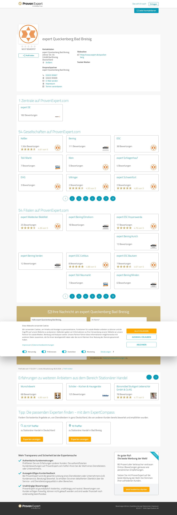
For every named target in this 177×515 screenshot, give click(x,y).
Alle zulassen (141, 489)
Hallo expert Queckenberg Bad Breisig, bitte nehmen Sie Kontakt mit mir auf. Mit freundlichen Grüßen (58, 338)
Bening (72, 138)
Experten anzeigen (32, 439)
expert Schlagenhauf (127, 157)
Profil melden (68, 369)
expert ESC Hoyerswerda (129, 217)
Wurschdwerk (28, 386)
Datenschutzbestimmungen (43, 503)
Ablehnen (141, 503)
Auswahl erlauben (141, 495)
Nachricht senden (103, 351)
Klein (71, 157)
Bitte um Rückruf (101, 334)
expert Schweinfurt (126, 177)
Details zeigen (106, 510)
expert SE (25, 107)
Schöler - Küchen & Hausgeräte (85, 386)
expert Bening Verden (32, 255)
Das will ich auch (139, 3)
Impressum (26, 503)
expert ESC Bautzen (127, 255)
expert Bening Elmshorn (81, 217)
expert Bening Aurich (127, 236)
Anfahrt (49, 62)
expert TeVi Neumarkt (80, 275)
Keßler (24, 138)
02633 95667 (51, 75)
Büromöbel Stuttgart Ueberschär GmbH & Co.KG (133, 388)
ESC (119, 138)
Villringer (73, 177)
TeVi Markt (26, 157)
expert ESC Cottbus (78, 255)
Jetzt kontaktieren (146, 10)
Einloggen (153, 4)
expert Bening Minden (128, 275)
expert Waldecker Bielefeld (34, 217)
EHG (23, 177)
